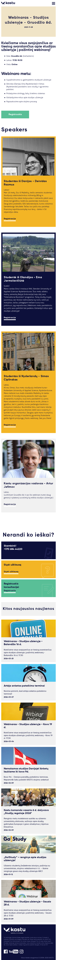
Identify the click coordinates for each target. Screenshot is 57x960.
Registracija (10, 219)
